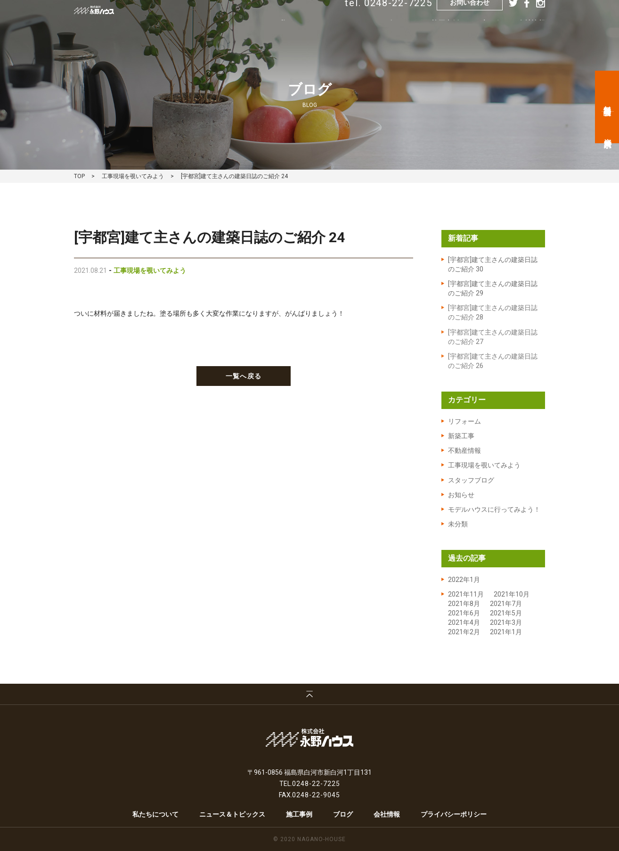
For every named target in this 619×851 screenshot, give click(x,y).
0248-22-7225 (316, 783)
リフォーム (464, 421)
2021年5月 (506, 613)
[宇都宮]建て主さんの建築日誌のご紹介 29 (493, 288)
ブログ (488, 37)
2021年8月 (464, 603)
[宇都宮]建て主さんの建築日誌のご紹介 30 (493, 264)
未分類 (458, 524)
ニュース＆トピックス (232, 814)
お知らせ (461, 495)
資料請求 (607, 134)
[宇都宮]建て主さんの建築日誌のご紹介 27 (493, 336)
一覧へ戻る (244, 376)
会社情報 (531, 37)
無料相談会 (607, 102)
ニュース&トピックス (379, 37)
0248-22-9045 (316, 795)
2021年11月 (466, 594)
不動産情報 (464, 450)
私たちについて (303, 37)
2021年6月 (464, 613)
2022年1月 (464, 579)
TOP (79, 176)
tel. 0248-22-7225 (388, 17)
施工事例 (445, 37)
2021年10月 (511, 594)
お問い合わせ (469, 17)
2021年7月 (506, 603)
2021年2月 (464, 632)
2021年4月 (464, 622)
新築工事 (461, 436)
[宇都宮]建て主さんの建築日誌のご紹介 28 (493, 312)
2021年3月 (506, 622)
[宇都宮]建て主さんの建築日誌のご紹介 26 (493, 360)
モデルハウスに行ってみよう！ (494, 509)
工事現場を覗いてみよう (133, 176)
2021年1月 (506, 632)
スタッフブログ (471, 480)
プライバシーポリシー (454, 814)
